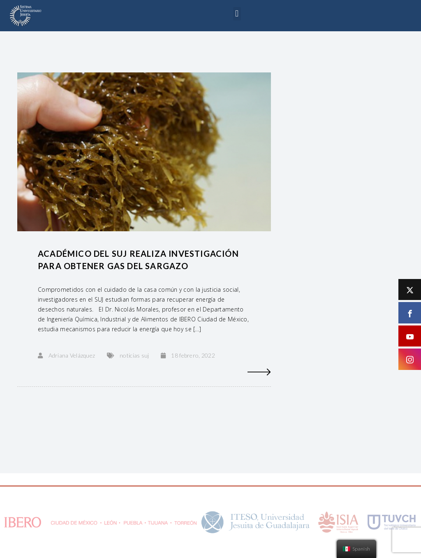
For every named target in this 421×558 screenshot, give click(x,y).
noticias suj (134, 355)
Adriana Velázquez (72, 355)
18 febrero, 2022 (193, 355)
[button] (237, 14)
